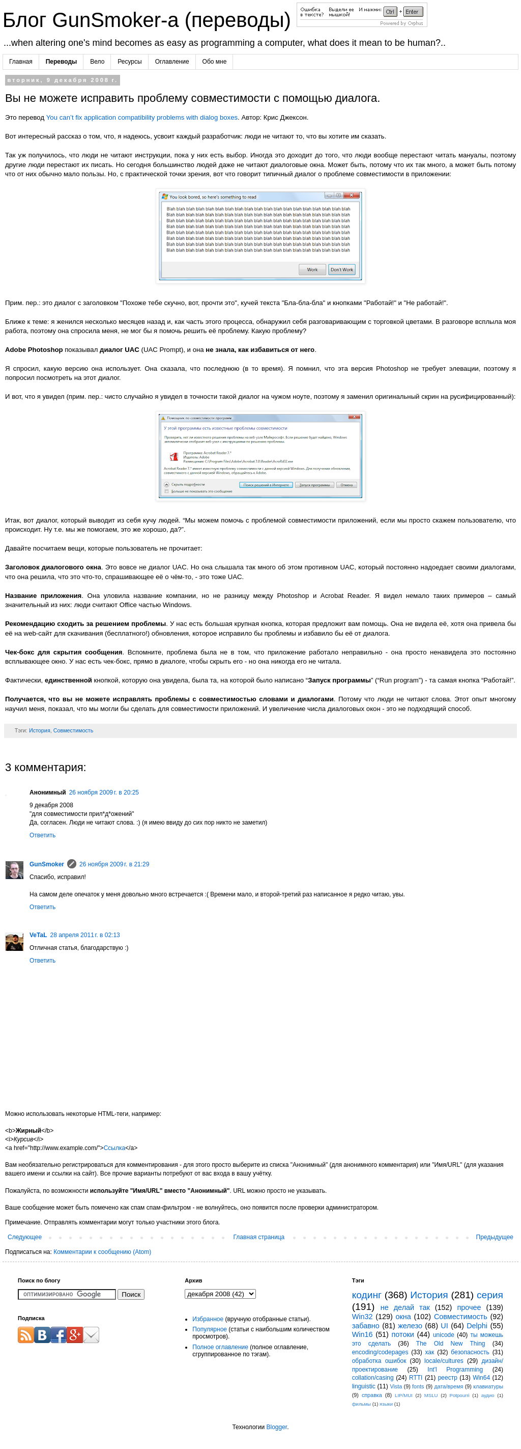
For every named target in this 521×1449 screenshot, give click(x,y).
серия (490, 1295)
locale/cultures (444, 1360)
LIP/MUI (404, 1395)
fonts (418, 1386)
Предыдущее (494, 1237)
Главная (21, 61)
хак (429, 1352)
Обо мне (214, 61)
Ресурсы (129, 61)
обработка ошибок (379, 1360)
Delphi (477, 1326)
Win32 (362, 1317)
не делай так (405, 1307)
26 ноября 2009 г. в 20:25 (104, 792)
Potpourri (460, 1395)
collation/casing (373, 1377)
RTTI (415, 1377)
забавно (366, 1326)
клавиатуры (488, 1386)
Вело (97, 61)
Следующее (25, 1237)
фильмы (361, 1404)
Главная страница (259, 1237)
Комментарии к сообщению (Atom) (102, 1251)
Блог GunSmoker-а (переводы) (150, 20)
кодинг (367, 1295)
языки (386, 1404)
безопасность (470, 1352)
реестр (447, 1377)
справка (372, 1395)
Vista (396, 1386)
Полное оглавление (220, 1347)
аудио (488, 1395)
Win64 (481, 1377)
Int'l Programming (455, 1369)
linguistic (363, 1386)
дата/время (448, 1386)
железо (410, 1326)
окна (403, 1317)
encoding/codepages (380, 1352)
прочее (469, 1307)
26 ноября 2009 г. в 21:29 (114, 864)
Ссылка (114, 1148)
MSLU (431, 1395)
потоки (403, 1334)
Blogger (276, 1427)
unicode (443, 1334)
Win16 (362, 1334)
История (39, 730)
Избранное (207, 1319)
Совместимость (73, 730)
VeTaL (38, 935)
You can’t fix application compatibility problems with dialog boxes (142, 117)
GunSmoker (47, 864)
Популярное (209, 1329)
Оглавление (172, 61)
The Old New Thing (450, 1343)
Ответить (42, 835)
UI (444, 1326)
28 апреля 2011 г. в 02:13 (85, 935)
